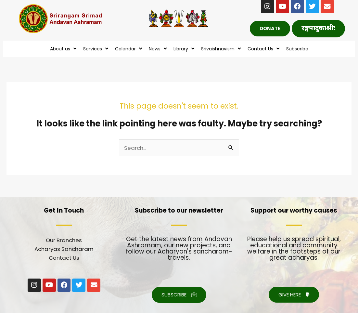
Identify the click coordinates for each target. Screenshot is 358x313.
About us (64, 49)
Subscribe (297, 49)
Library (184, 49)
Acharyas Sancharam (64, 249)
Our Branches (64, 240)
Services (96, 49)
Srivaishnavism (221, 49)
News (158, 49)
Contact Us (264, 49)
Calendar (129, 49)
